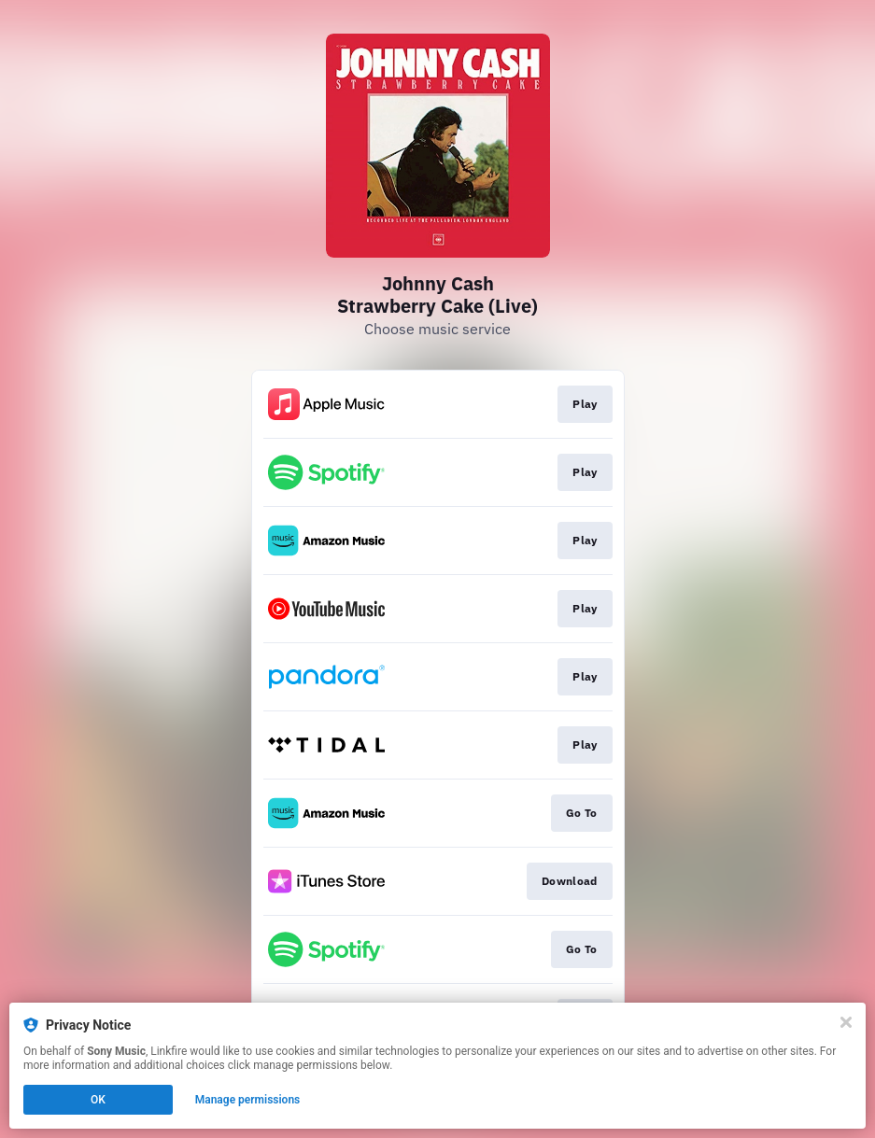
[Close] (846, 1022)
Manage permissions (248, 1099)
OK (98, 1099)
